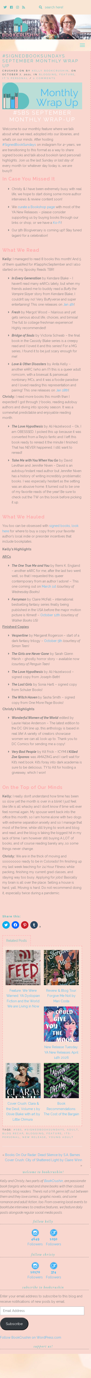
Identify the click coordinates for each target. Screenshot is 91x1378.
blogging (35, 1133)
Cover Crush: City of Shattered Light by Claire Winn (43, 1160)
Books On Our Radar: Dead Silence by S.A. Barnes (42, 1155)
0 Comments (44, 78)
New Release (34, 1137)
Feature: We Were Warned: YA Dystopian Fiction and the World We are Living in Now (23, 998)
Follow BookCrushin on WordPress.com (30, 1337)
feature (54, 1133)
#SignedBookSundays (19, 144)
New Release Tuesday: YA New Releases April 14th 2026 (61, 1052)
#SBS (18, 1129)
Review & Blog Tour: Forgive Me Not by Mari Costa (61, 996)
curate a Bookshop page (36, 207)
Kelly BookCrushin (50, 70)
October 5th (53, 641)
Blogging (48, 74)
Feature (67, 74)
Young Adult (61, 1137)
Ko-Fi (57, 223)
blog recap (13, 1133)
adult (72, 1129)
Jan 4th (68, 304)
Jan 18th (62, 390)
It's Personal (15, 78)
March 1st (49, 586)
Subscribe (14, 1324)
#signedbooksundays (44, 1129)
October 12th (50, 615)
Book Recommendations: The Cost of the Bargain (61, 1109)
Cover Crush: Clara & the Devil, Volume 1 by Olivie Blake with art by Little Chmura (23, 1111)
